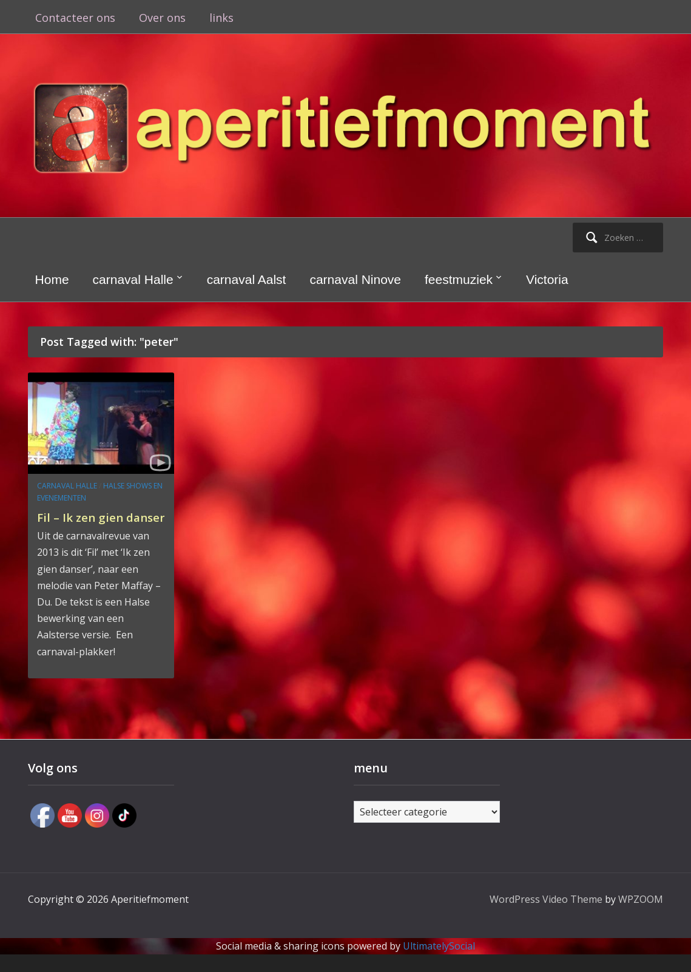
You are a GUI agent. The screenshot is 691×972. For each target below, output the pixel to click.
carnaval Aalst (246, 279)
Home (52, 279)
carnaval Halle (133, 279)
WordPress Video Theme (546, 916)
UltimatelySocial (439, 963)
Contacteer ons (75, 17)
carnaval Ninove (355, 279)
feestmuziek (459, 279)
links (221, 17)
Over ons (162, 17)
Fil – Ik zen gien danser (86, 525)
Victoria (547, 279)
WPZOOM (640, 916)
